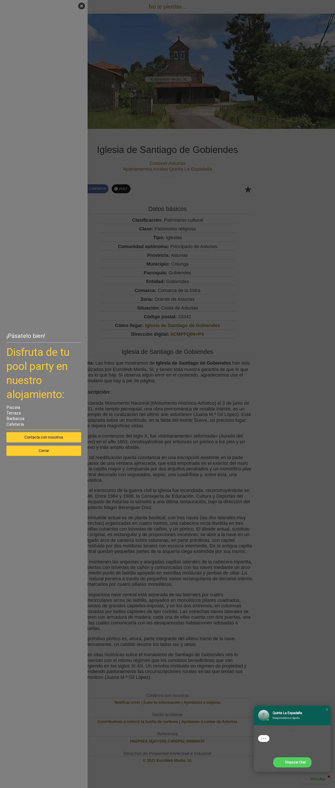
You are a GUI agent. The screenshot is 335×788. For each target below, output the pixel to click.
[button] (327, 709)
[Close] (81, 6)
